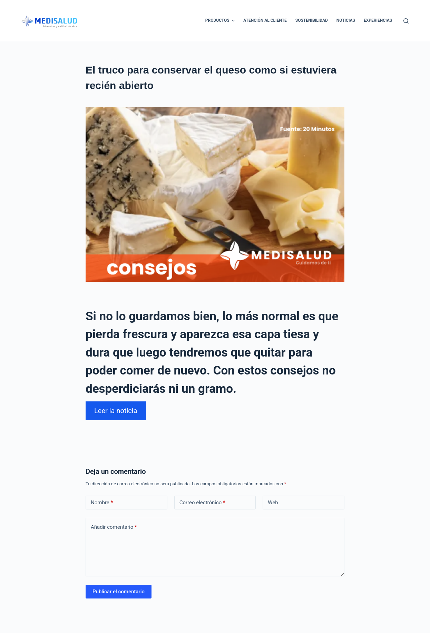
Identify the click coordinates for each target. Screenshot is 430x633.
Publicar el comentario (118, 591)
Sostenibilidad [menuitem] (311, 20)
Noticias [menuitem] (345, 20)
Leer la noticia (115, 411)
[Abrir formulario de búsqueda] (406, 20)
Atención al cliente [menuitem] (265, 20)
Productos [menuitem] (220, 21)
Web (273, 502)
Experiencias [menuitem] (378, 20)
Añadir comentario (114, 527)
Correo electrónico (202, 502)
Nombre (102, 502)
